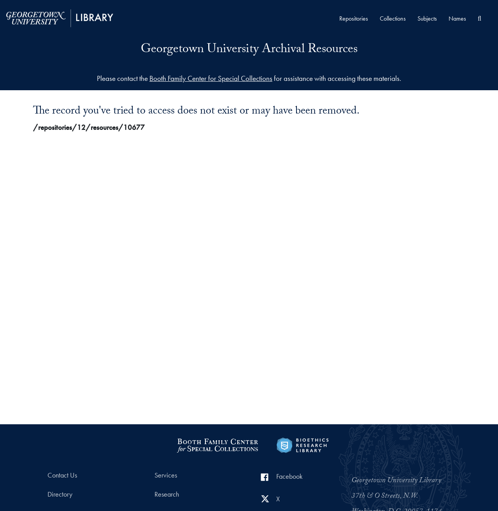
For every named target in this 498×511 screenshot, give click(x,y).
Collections (393, 18)
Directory (59, 494)
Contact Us (62, 475)
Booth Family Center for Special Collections (210, 78)
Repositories (353, 18)
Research (166, 494)
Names (457, 18)
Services (165, 475)
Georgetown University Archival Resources (249, 50)
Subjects (427, 18)
